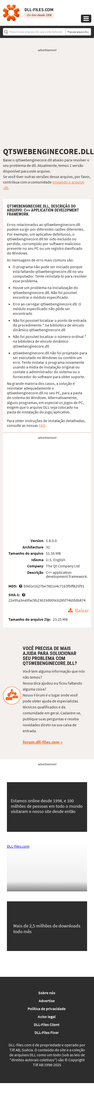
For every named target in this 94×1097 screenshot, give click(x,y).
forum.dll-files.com (41, 742)
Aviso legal (47, 1017)
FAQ (42, 425)
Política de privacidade (47, 1009)
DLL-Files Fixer (47, 1032)
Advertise (47, 1001)
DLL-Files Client (46, 1024)
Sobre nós (46, 993)
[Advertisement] (46, 99)
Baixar (82, 610)
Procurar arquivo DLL (78, 32)
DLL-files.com (18, 846)
